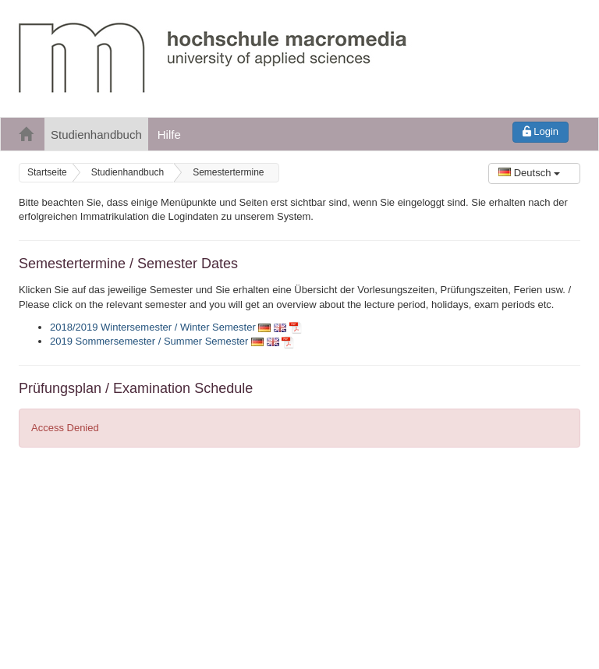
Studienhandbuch (96, 134)
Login (540, 131)
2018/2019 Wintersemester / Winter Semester (153, 327)
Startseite (47, 172)
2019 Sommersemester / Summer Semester (149, 341)
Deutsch (529, 173)
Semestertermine (228, 172)
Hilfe (169, 134)
